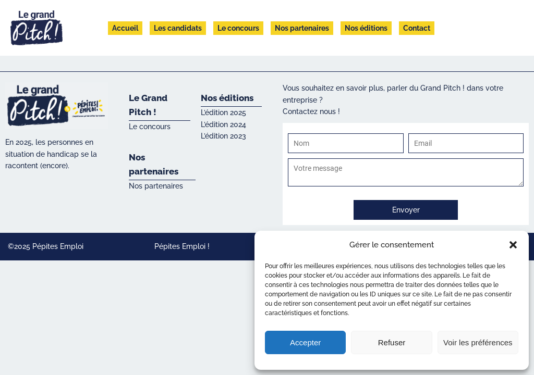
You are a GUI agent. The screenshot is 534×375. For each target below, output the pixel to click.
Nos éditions (366, 28)
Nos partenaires (302, 28)
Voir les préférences (478, 342)
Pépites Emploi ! (182, 246)
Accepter (305, 342)
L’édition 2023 (223, 136)
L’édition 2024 (223, 124)
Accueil (125, 28)
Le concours (238, 28)
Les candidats (178, 28)
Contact (416, 28)
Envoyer (406, 210)
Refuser (392, 342)
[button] (513, 245)
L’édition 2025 (223, 112)
